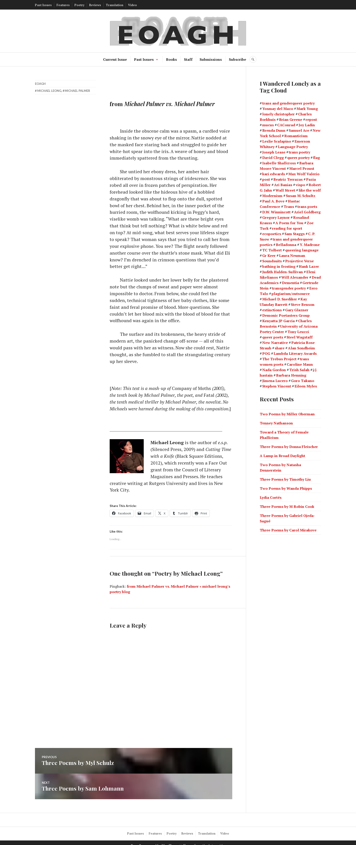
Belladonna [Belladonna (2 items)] (286, 244)
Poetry (79, 5)
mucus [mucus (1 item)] (268, 124)
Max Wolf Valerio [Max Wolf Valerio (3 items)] (303, 173)
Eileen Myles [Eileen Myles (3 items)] (305, 386)
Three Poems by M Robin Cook (287, 506)
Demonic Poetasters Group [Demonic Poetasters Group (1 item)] (286, 315)
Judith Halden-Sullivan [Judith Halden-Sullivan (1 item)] (282, 271)
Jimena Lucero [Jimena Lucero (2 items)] (275, 380)
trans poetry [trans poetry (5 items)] (299, 152)
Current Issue (115, 59)
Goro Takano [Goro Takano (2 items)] (302, 380)
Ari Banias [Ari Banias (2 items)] (283, 184)
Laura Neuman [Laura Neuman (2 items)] (292, 255)
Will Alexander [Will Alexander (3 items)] (294, 277)
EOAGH (40, 83)
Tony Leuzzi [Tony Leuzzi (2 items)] (298, 331)
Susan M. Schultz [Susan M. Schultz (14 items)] (300, 195)
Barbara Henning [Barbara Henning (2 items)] (291, 375)
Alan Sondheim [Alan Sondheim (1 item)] (301, 348)
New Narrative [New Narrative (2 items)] (275, 342)
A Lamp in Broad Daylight (282, 455)
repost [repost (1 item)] (311, 119)
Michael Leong (49, 91)
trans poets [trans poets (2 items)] (307, 206)
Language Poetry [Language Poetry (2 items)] (293, 146)
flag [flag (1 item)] (316, 157)
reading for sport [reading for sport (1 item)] (287, 228)
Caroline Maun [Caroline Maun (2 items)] (300, 364)
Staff (188, 59)
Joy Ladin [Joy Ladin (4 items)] (307, 124)
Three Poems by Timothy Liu (285, 479)
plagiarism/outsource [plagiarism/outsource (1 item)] (291, 293)
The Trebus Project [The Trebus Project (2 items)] (279, 358)
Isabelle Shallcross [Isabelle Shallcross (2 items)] (279, 163)
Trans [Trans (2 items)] (289, 206)
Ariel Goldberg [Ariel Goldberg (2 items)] (307, 211)
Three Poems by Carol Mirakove (288, 529)
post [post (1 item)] (266, 179)
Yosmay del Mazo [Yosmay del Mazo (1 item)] (277, 108)
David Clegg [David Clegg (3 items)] (273, 157)
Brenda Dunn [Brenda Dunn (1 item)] (273, 130)
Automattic (216, 840)
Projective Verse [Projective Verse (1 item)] (299, 260)
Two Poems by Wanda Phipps (286, 488)
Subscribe (237, 59)
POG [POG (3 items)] (266, 353)
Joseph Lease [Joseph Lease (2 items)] (273, 152)
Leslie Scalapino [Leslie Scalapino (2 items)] (276, 141)
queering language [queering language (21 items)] (302, 250)
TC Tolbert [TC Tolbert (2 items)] (272, 250)
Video (132, 5)
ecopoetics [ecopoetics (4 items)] (271, 233)
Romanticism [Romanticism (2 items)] (296, 135)
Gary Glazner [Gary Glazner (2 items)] (296, 309)
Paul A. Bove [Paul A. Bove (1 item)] (273, 201)
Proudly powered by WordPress (154, 840)
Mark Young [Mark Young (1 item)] (307, 108)
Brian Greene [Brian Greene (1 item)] (290, 119)
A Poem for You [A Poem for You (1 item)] (289, 222)
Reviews (95, 5)
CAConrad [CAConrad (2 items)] (286, 124)
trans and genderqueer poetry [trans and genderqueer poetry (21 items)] (288, 103)
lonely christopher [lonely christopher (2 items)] (278, 114)
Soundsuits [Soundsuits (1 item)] (272, 260)
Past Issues (43, 5)
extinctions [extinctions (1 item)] (272, 309)
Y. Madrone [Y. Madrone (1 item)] (310, 244)
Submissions (211, 59)
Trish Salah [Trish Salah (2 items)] (299, 369)
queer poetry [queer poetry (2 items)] (298, 157)
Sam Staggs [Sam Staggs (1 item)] (294, 233)
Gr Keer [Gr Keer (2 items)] (269, 255)
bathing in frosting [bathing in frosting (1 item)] (278, 266)
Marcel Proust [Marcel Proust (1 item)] (301, 168)
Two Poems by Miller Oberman (287, 413)
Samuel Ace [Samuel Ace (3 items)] (299, 130)
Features (63, 5)
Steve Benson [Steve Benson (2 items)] (302, 304)
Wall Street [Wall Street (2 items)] (285, 190)
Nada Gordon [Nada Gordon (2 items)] (274, 369)
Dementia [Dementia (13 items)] (290, 282)
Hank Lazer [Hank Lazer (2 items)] (309, 266)
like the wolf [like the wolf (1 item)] (310, 190)
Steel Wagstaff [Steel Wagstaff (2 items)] (300, 337)
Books (171, 59)
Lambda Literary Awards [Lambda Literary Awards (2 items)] (295, 353)
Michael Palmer (77, 91)
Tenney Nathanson (276, 422)
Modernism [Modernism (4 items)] (272, 195)
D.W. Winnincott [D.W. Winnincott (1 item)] (276, 211)
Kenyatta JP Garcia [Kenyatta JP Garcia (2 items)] (278, 320)
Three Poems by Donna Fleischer (289, 446)
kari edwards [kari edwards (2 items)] (273, 173)
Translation (114, 5)
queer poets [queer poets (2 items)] (272, 337)
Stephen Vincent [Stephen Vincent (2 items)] (276, 386)
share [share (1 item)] (279, 348)
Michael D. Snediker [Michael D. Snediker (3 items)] (279, 299)
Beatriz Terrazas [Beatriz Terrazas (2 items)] (288, 179)
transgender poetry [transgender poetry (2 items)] (289, 288)
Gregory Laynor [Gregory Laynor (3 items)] (276, 217)
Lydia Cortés (271, 497)
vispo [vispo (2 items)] (300, 184)
